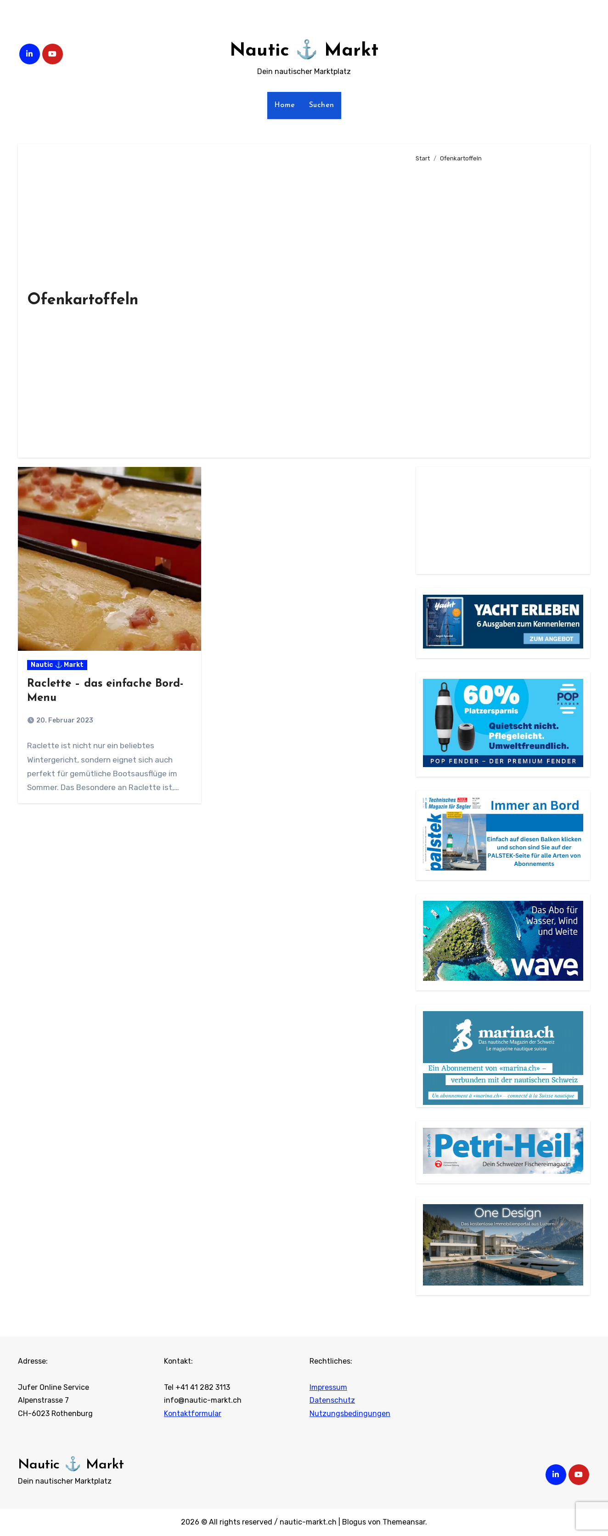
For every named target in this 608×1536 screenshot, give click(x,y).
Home (284, 105)
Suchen (321, 105)
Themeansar (404, 1522)
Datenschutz (332, 1400)
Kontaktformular (192, 1413)
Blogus (354, 1522)
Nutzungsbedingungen (350, 1413)
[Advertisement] (495, 306)
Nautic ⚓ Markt (304, 51)
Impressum (328, 1387)
